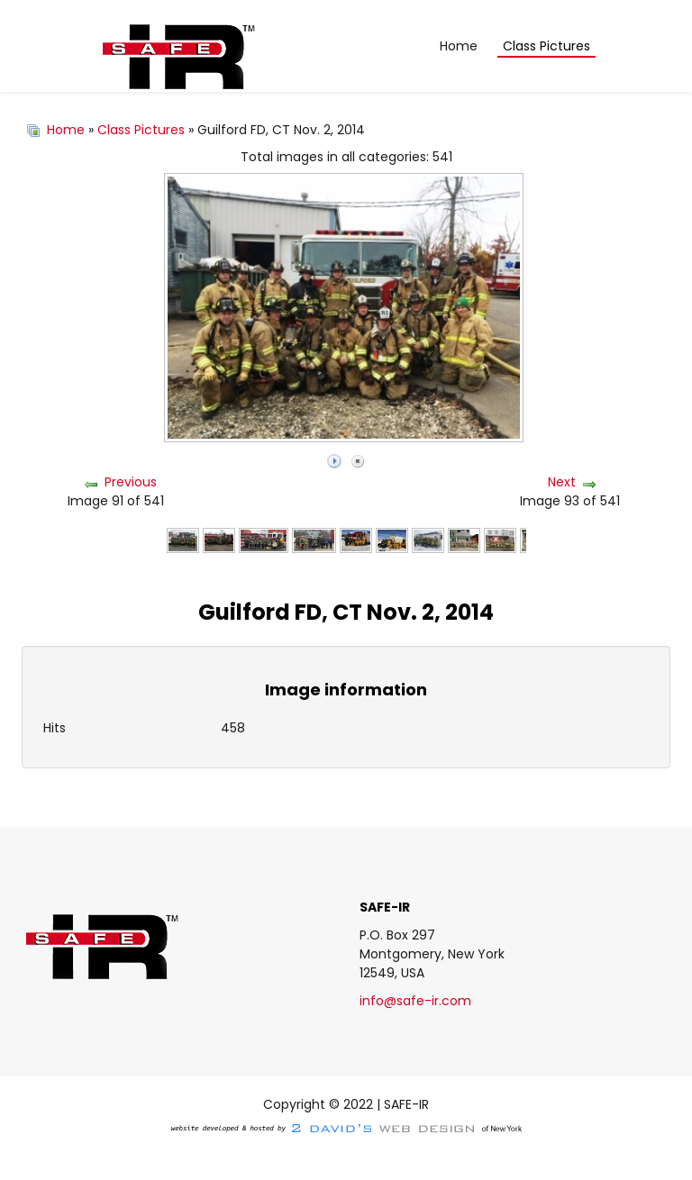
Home (66, 130)
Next (562, 482)
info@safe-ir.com (415, 1001)
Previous (131, 482)
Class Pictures (141, 130)
